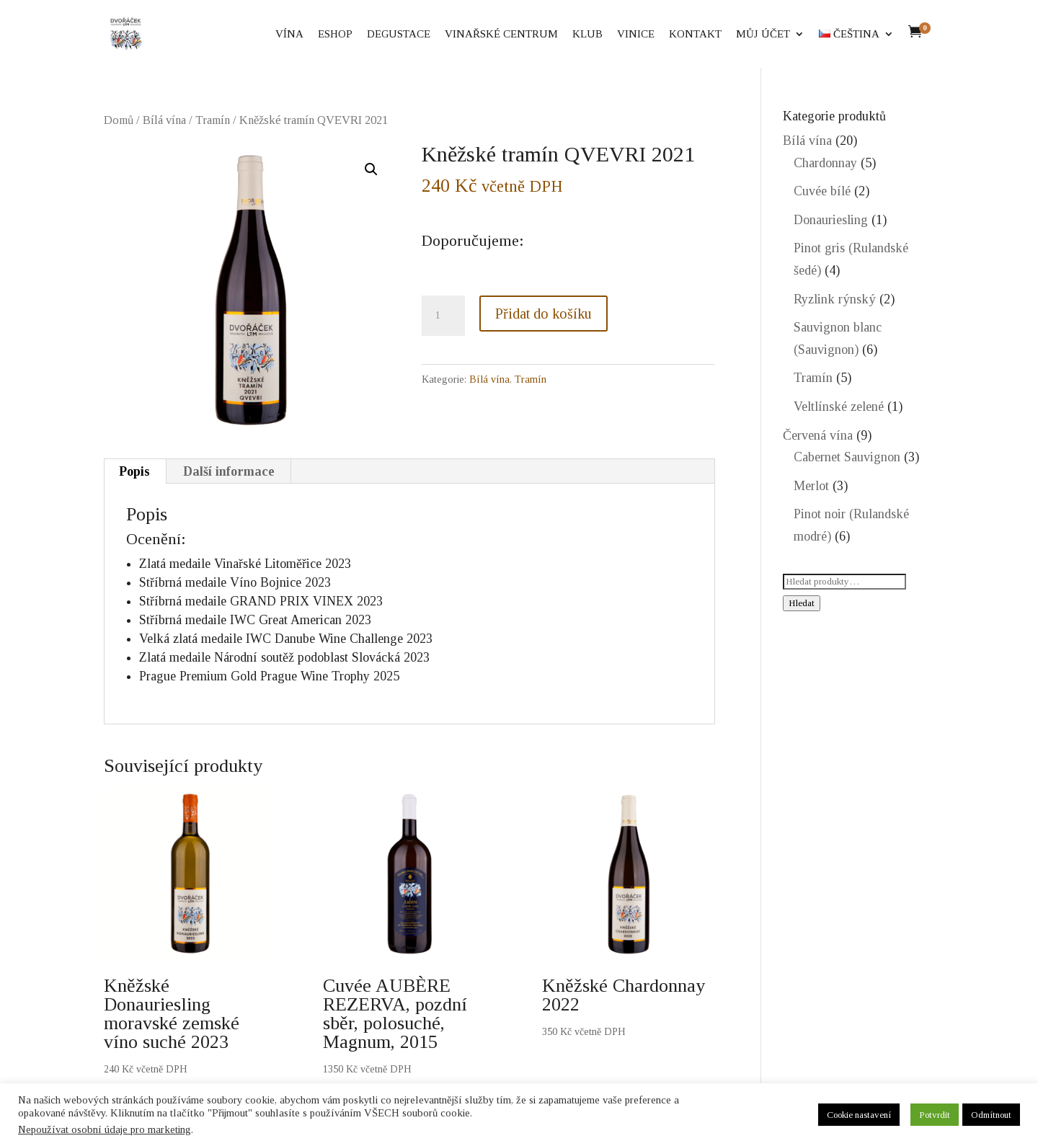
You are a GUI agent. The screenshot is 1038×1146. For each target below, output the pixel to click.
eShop (335, 34)
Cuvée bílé (822, 191)
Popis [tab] (134, 471)
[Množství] (443, 316)
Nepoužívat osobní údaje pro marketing (104, 1129)
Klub (587, 34)
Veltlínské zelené (839, 406)
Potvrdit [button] (934, 1114)
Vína (289, 34)
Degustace (398, 34)
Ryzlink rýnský (835, 299)
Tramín (212, 120)
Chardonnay (825, 163)
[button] (371, 169)
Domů (118, 120)
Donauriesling (831, 220)
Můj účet (763, 34)
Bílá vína (164, 120)
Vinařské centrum (501, 34)
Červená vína (818, 435)
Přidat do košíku (543, 313)
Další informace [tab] (229, 471)
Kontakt (695, 34)
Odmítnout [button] (991, 1114)
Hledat (802, 603)
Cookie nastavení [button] (859, 1114)
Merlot (811, 486)
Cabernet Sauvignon (847, 457)
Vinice (636, 34)
